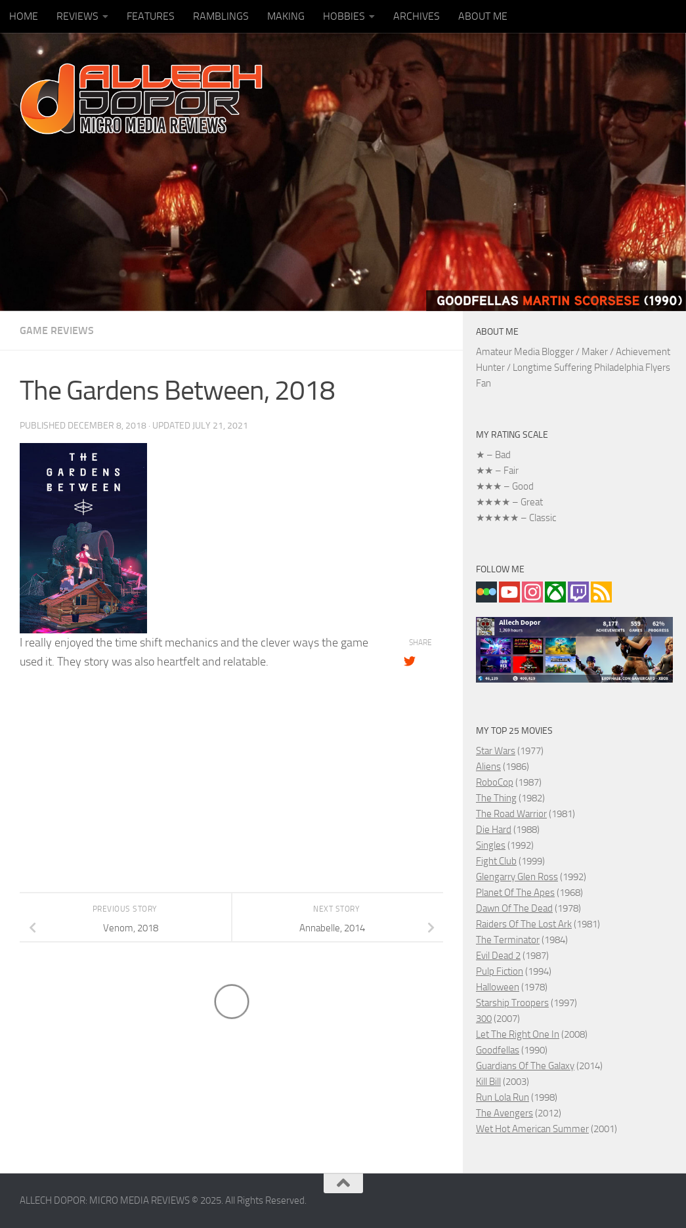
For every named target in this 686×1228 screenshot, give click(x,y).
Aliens (488, 767)
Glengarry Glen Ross (517, 877)
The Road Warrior (511, 814)
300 (484, 1019)
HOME (23, 16)
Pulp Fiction (499, 971)
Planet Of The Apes (515, 893)
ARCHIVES (416, 16)
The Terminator (508, 940)
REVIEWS (77, 16)
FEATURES (151, 16)
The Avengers (504, 1113)
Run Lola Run (502, 1097)
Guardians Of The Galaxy (525, 1066)
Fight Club (496, 861)
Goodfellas (497, 1050)
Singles (490, 845)
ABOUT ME (482, 16)
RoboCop (494, 782)
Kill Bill (488, 1082)
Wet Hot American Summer (532, 1129)
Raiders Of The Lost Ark (524, 924)
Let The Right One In (517, 1034)
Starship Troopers (512, 1003)
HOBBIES (344, 16)
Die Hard (493, 830)
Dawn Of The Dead (514, 908)
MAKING (286, 16)
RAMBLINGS (221, 16)
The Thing (496, 798)
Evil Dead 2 (498, 956)
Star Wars (495, 751)
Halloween (497, 987)
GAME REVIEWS (57, 330)
